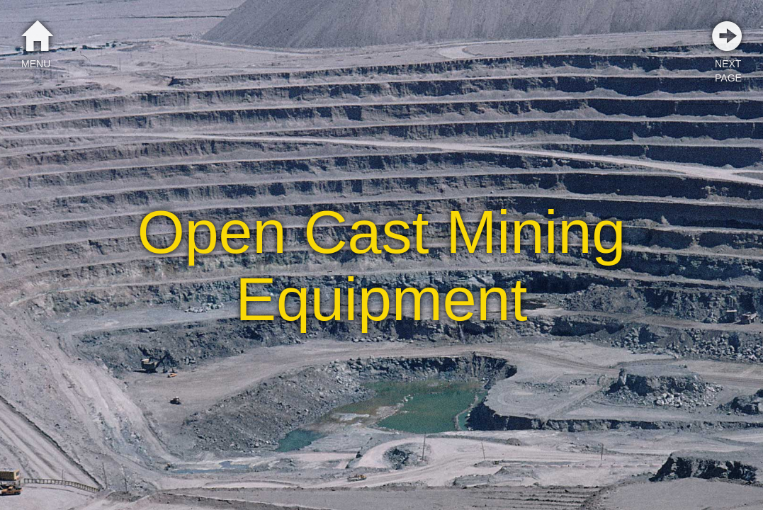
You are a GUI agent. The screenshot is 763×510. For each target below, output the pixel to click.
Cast (366, 232)
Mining (536, 232)
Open (212, 232)
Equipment (382, 299)
